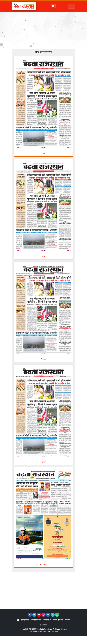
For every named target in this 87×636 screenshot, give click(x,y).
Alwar (43, 359)
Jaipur (43, 153)
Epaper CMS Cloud (52, 631)
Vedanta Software (41, 631)
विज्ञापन (67, 620)
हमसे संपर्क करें (36, 620)
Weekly (43, 564)
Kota (43, 461)
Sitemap (43, 625)
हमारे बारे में (47, 620)
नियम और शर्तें (58, 620)
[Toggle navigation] (71, 6)
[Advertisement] (49, 30)
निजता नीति (25, 620)
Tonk (43, 256)
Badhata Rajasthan (44, 629)
